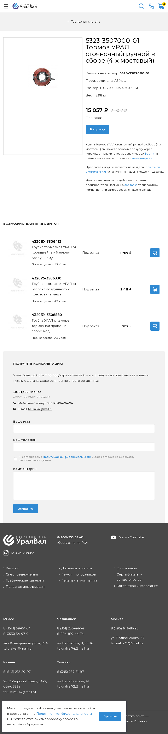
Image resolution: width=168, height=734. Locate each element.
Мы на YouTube (131, 537)
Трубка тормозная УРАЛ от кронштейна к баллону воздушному (54, 252)
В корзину (97, 129)
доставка (130, 185)
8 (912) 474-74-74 (60, 403)
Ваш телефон (24, 440)
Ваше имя (21, 421)
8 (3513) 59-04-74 (16, 628)
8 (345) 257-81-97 (70, 672)
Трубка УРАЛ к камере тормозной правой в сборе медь (50, 325)
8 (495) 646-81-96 (124, 628)
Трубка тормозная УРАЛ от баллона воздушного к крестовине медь (54, 289)
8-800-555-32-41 (151, 6)
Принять (110, 716)
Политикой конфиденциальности (67, 456)
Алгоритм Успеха (131, 721)
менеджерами (142, 158)
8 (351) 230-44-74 (70, 628)
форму (149, 153)
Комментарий (24, 469)
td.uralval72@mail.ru (73, 686)
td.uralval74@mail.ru (73, 648)
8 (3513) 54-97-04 (16, 634)
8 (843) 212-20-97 (17, 672)
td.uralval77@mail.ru (127, 643)
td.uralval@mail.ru (40, 409)
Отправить (26, 508)
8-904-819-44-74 (70, 634)
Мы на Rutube (22, 553)
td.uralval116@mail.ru (19, 692)
